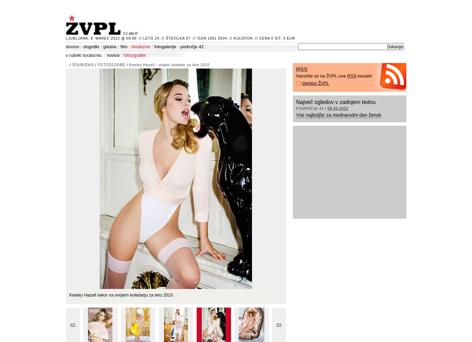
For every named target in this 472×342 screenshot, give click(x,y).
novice (113, 55)
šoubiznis (141, 46)
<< (72, 324)
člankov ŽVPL (315, 83)
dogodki (91, 46)
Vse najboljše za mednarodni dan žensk (339, 115)
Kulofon (243, 38)
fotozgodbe (135, 55)
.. (67, 65)
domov (72, 46)
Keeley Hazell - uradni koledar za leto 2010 (169, 65)
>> (279, 324)
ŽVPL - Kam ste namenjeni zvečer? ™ (94, 25)
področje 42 (192, 46)
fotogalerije (165, 46)
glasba (109, 46)
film (123, 46)
